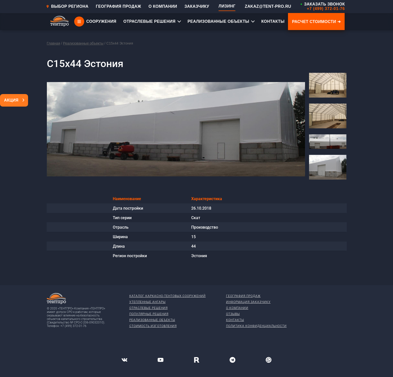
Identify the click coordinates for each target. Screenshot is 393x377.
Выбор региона (67, 6)
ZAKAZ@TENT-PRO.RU (268, 6)
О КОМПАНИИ (163, 6)
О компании (237, 308)
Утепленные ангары (147, 302)
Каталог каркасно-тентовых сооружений (167, 296)
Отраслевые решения (148, 308)
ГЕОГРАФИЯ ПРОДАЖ (118, 6)
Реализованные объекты (83, 43)
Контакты (235, 320)
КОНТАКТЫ (272, 21)
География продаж (243, 296)
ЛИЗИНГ (227, 6)
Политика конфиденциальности (256, 326)
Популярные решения (148, 314)
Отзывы (233, 314)
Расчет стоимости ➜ (316, 22)
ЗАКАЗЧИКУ (196, 6)
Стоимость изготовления (153, 326)
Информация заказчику (248, 302)
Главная (53, 43)
